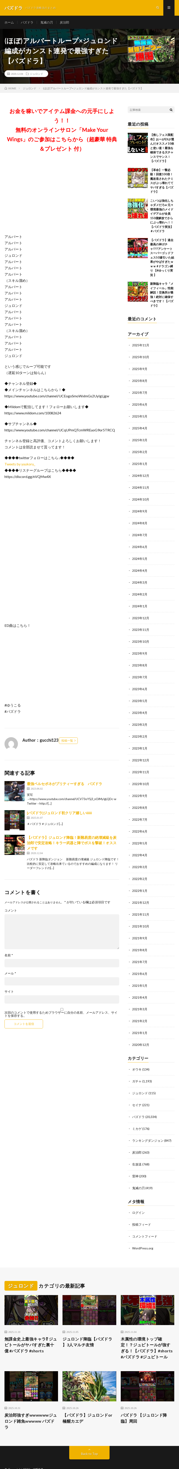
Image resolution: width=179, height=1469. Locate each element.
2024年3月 (139, 578)
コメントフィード (144, 1221)
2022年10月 (140, 776)
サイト (9, 991)
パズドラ (27, 22)
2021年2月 (139, 1009)
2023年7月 (139, 671)
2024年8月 (139, 520)
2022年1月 (139, 881)
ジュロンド (36, 74)
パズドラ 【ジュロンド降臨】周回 (144, 1401)
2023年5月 (139, 694)
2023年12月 (140, 613)
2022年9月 (139, 788)
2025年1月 (139, 462)
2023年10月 (140, 636)
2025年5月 (139, 415)
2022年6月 (139, 822)
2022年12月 (140, 753)
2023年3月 (139, 718)
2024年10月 (140, 497)
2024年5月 (139, 555)
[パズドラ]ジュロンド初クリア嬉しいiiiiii (59, 813)
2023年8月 (139, 660)
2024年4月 (139, 566)
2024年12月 (140, 473)
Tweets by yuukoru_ (19, 464)
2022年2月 (139, 869)
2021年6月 (139, 962)
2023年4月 (139, 706)
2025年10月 (140, 357)
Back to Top (89, 1437)
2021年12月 (140, 892)
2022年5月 (139, 834)
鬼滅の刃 (46, 22)
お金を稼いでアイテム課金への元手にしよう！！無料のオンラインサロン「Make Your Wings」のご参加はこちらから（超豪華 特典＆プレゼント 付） (62, 130)
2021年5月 (139, 974)
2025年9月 (139, 368)
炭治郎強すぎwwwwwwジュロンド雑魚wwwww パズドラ (30, 1404)
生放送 (137, 1150)
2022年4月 (139, 846)
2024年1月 (139, 601)
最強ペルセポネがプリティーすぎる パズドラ (64, 784)
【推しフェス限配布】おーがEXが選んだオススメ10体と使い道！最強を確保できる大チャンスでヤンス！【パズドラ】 (162, 148)
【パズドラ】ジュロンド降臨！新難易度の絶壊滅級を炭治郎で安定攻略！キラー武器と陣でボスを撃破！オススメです (71, 842)
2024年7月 (139, 531)
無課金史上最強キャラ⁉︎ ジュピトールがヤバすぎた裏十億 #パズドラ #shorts (30, 1328)
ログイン (138, 1197)
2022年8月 (139, 799)
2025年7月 (139, 392)
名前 (8, 955)
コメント (10, 910)
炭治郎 (64, 22)
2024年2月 (139, 590)
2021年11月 (140, 904)
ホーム (9, 22)
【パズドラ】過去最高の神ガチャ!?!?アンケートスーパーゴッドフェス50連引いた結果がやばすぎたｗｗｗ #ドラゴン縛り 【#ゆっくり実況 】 (162, 257)
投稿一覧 (67, 741)
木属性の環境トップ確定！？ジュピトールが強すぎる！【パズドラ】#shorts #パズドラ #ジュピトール (147, 1331)
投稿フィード (141, 1209)
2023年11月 (140, 625)
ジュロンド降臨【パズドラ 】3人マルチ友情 (87, 1325)
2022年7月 (139, 811)
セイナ (137, 1091)
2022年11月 (140, 764)
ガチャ (137, 1068)
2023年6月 (139, 683)
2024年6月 (139, 543)
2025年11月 (140, 345)
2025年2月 (139, 450)
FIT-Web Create (34, 1459)
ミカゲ (137, 1115)
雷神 (135, 1161)
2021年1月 (139, 1020)
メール (10, 973)
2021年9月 (139, 927)
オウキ (137, 1056)
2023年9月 (139, 648)
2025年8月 (139, 380)
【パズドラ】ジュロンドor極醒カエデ (87, 1401)
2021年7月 (139, 951)
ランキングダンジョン (148, 1126)
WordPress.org (142, 1232)
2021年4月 (139, 985)
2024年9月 (139, 508)
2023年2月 (139, 729)
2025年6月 (139, 403)
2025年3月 (139, 438)
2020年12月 (140, 1032)
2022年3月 (139, 857)
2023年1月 (139, 741)
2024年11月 (140, 485)
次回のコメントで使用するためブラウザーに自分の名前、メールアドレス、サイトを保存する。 (60, 1014)
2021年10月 (140, 916)
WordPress (73, 1459)
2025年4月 (139, 427)
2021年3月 (139, 997)
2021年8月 (139, 939)
